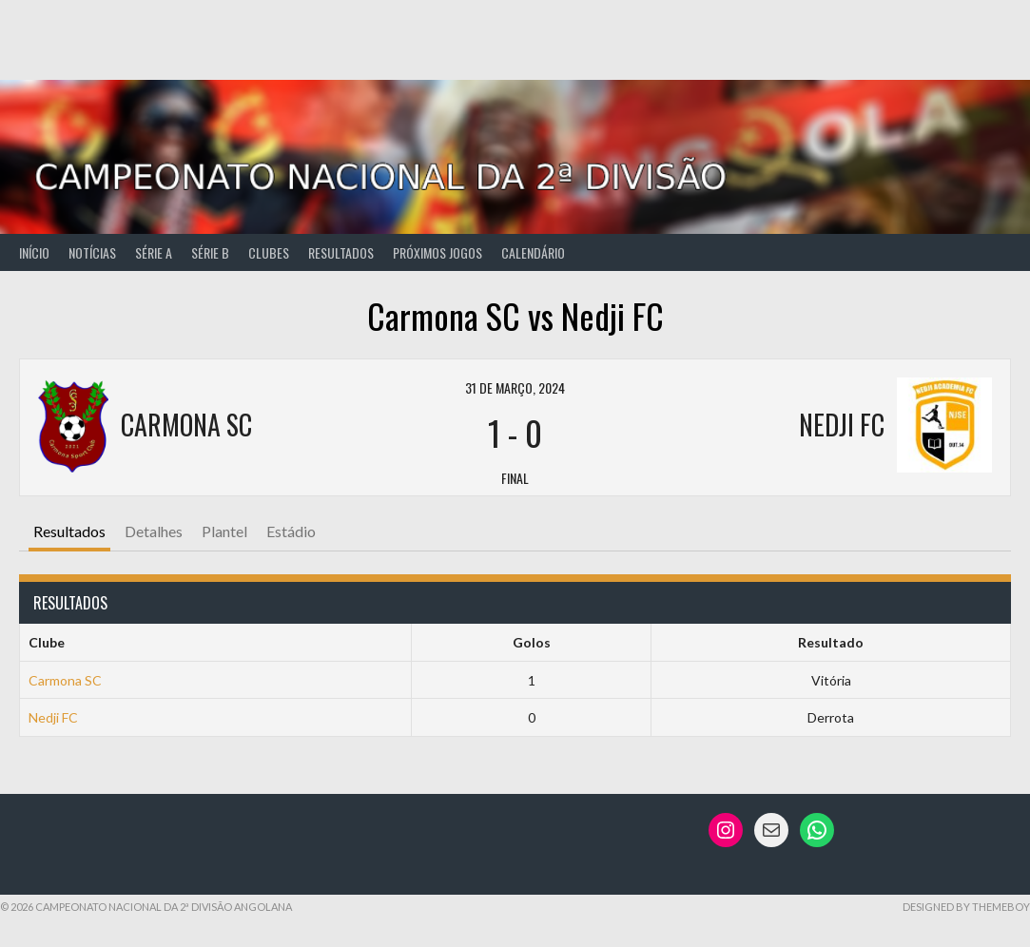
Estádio (291, 531)
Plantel (224, 531)
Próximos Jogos (437, 252)
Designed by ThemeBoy (966, 906)
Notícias (92, 252)
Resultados (341, 252)
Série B (210, 252)
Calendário (533, 252)
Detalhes (154, 531)
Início (34, 252)
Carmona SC (65, 680)
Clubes (268, 252)
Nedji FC (53, 717)
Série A (153, 252)
